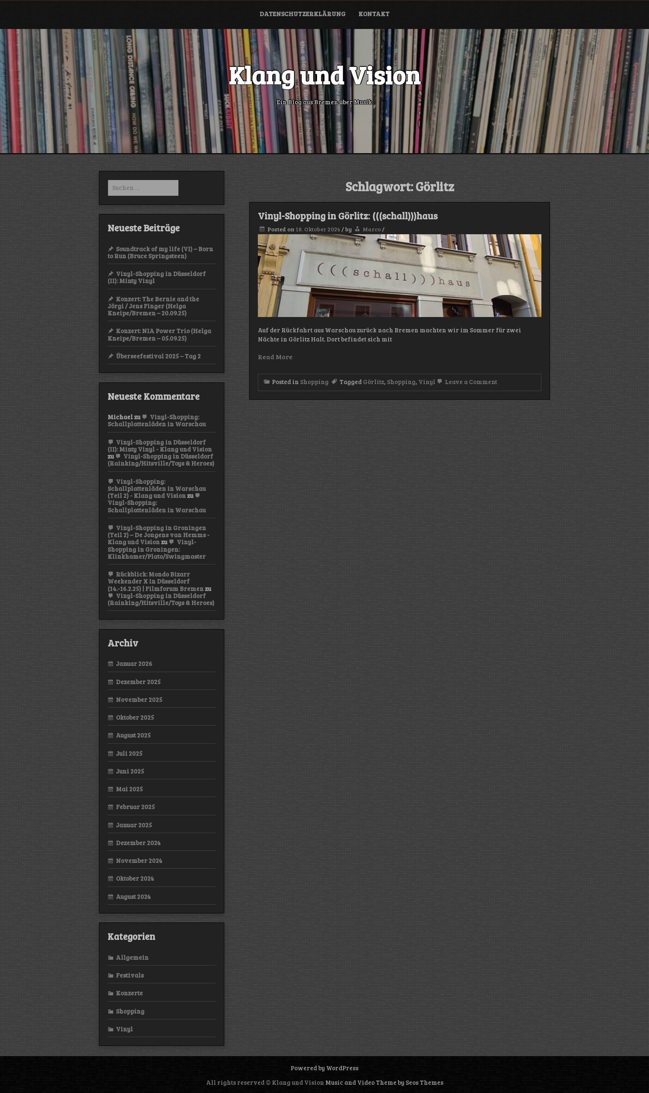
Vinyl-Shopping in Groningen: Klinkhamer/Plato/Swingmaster (157, 549)
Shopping (314, 381)
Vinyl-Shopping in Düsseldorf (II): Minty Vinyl (157, 277)
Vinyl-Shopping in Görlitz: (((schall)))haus (347, 215)
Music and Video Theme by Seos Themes (384, 1082)
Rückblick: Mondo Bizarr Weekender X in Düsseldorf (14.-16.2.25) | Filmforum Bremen (156, 581)
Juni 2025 (130, 771)
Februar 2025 (135, 806)
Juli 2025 (129, 753)
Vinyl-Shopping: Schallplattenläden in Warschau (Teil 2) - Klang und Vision (157, 488)
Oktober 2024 (135, 878)
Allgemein (132, 957)
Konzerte (129, 993)
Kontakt (373, 14)
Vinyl (426, 381)
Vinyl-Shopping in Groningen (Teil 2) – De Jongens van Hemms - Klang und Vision (158, 535)
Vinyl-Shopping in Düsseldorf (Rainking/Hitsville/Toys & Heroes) (161, 459)
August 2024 (133, 896)
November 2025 (139, 699)
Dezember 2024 (138, 842)
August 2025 (133, 735)
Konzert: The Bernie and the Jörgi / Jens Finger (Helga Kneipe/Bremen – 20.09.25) (153, 306)
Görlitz (373, 381)
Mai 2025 (129, 789)
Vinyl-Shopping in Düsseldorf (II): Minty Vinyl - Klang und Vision (160, 445)
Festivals (130, 975)
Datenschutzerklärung (303, 14)
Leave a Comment (466, 381)
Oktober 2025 (135, 717)
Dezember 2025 (138, 681)
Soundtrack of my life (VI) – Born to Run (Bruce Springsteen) (160, 252)
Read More (275, 356)
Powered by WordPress (324, 1068)
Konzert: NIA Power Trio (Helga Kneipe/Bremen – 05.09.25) (159, 334)
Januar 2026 (134, 663)
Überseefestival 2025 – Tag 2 (158, 356)
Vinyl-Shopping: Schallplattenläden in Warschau (157, 420)
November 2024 (139, 860)
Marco (372, 229)
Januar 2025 (134, 825)
